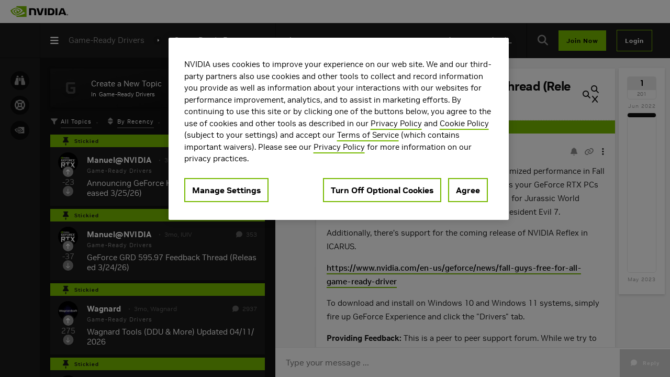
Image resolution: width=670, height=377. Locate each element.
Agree (468, 190)
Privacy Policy (396, 123)
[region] (339, 129)
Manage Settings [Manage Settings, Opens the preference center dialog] (226, 190)
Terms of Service (368, 135)
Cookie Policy (464, 123)
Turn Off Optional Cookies (382, 190)
